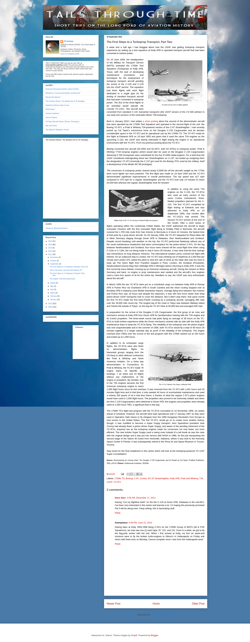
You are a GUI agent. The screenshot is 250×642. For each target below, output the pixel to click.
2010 (50, 303)
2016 (50, 241)
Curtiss (143, 478)
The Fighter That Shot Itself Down (62, 279)
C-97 (136, 478)
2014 (50, 248)
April (52, 289)
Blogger (154, 635)
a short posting (150, 121)
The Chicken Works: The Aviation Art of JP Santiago (65, 101)
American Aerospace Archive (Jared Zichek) (62, 89)
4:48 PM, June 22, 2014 (140, 522)
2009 (50, 307)
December (54, 257)
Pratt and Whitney (189, 478)
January (53, 299)
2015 (50, 245)
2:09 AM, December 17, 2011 (141, 497)
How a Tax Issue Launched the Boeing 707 (66, 270)
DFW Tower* (50, 109)
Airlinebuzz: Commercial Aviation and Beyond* (63, 93)
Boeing (129, 478)
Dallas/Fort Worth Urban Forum (57, 105)
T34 (201, 478)
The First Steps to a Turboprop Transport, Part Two (69, 267)
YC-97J (117, 482)
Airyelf (134, 635)
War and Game (51, 126)
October (53, 261)
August (53, 283)
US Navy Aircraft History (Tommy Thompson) (62, 122)
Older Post (198, 603)
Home (156, 603)
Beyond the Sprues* (53, 97)
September (54, 264)
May (52, 286)
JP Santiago (68, 41)
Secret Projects (51, 117)
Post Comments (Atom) (162, 614)
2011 (50, 254)
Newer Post (114, 603)
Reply (118, 513)
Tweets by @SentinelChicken (57, 228)
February (54, 296)
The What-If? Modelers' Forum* (57, 130)
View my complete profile (69, 54)
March (52, 293)
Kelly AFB (174, 478)
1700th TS (119, 478)
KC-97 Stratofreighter (158, 478)
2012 (50, 251)
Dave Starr (120, 497)
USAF (109, 482)
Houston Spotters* (52, 113)
